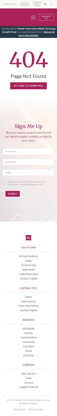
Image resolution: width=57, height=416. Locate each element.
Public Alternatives (28, 305)
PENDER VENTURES (25, 4)
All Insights (29, 328)
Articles (28, 333)
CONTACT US (46, 17)
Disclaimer (19, 409)
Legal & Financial (28, 387)
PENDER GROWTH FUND (37, 4)
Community (28, 342)
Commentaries (28, 337)
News (28, 351)
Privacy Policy (35, 409)
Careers (28, 382)
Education (28, 346)
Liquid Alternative (28, 274)
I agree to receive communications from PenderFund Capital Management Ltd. (26, 183)
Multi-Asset (28, 269)
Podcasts (28, 355)
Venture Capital (28, 278)
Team (29, 378)
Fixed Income (28, 265)
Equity (28, 260)
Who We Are (28, 373)
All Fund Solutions (28, 256)
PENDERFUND (9, 4)
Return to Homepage (28, 85)
